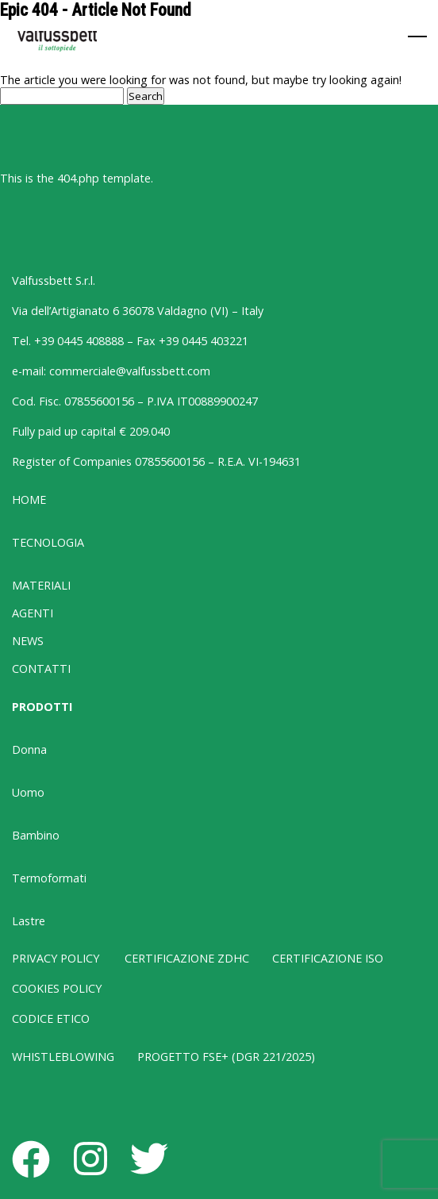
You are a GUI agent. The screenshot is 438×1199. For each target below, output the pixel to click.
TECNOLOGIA (48, 542)
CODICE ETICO (51, 1018)
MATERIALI (41, 585)
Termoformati (49, 878)
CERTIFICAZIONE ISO (327, 958)
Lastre (28, 920)
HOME (29, 499)
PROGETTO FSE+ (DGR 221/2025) (226, 1056)
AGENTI (32, 613)
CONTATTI (41, 668)
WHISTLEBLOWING (63, 1056)
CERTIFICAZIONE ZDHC (187, 958)
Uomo (28, 792)
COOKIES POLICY (57, 988)
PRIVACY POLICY (55, 958)
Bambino (36, 835)
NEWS (28, 640)
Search (146, 96)
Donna (29, 749)
